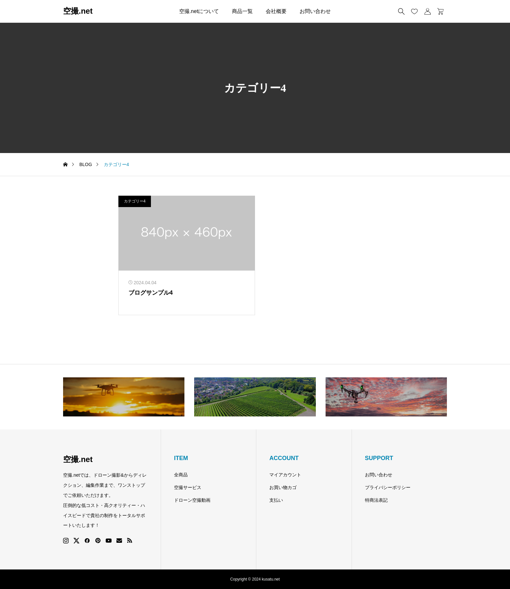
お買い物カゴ (283, 487)
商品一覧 (242, 11)
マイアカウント (285, 474)
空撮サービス (187, 487)
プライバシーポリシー (387, 487)
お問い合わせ (315, 11)
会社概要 (276, 11)
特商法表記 (376, 500)
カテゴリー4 (135, 201)
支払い (276, 500)
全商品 (181, 474)
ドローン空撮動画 (192, 500)
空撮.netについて (199, 11)
